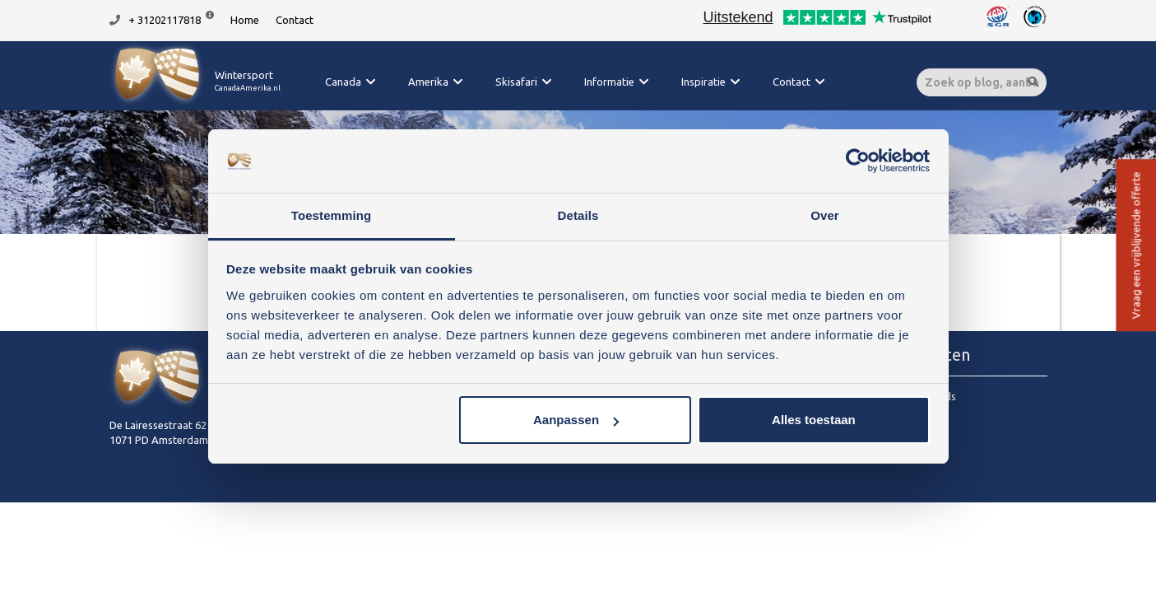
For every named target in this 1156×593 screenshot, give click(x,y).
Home (244, 20)
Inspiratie (703, 81)
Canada (343, 81)
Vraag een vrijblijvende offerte (1135, 246)
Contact (294, 20)
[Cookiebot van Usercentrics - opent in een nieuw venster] (858, 161)
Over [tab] (824, 215)
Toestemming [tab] (331, 215)
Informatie (609, 81)
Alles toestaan (814, 420)
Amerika (428, 81)
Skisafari (516, 81)
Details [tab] (578, 215)
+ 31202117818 (164, 20)
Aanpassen (576, 420)
